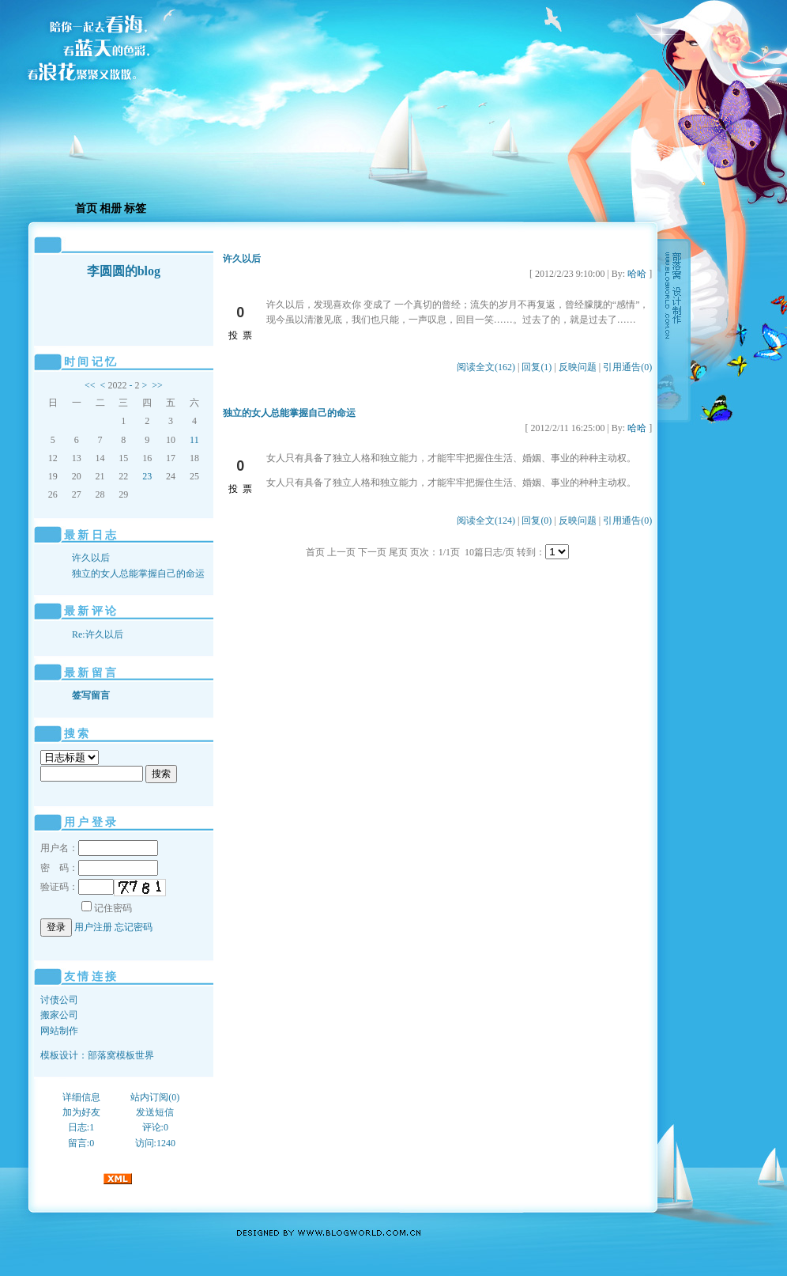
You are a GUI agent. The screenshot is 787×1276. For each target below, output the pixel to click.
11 (194, 439)
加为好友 (81, 1112)
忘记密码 (134, 927)
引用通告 (627, 367)
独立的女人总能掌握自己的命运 (138, 573)
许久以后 (91, 557)
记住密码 (106, 908)
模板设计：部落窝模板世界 (97, 1055)
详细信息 (81, 1097)
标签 (135, 208)
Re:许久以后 (97, 634)
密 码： (99, 867)
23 (147, 476)
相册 (111, 208)
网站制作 (59, 1030)
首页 (86, 208)
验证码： (77, 886)
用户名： (99, 848)
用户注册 (93, 927)
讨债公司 (59, 999)
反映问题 (578, 367)
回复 (537, 367)
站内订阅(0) (154, 1097)
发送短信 (155, 1112)
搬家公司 (59, 1014)
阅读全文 (486, 367)
